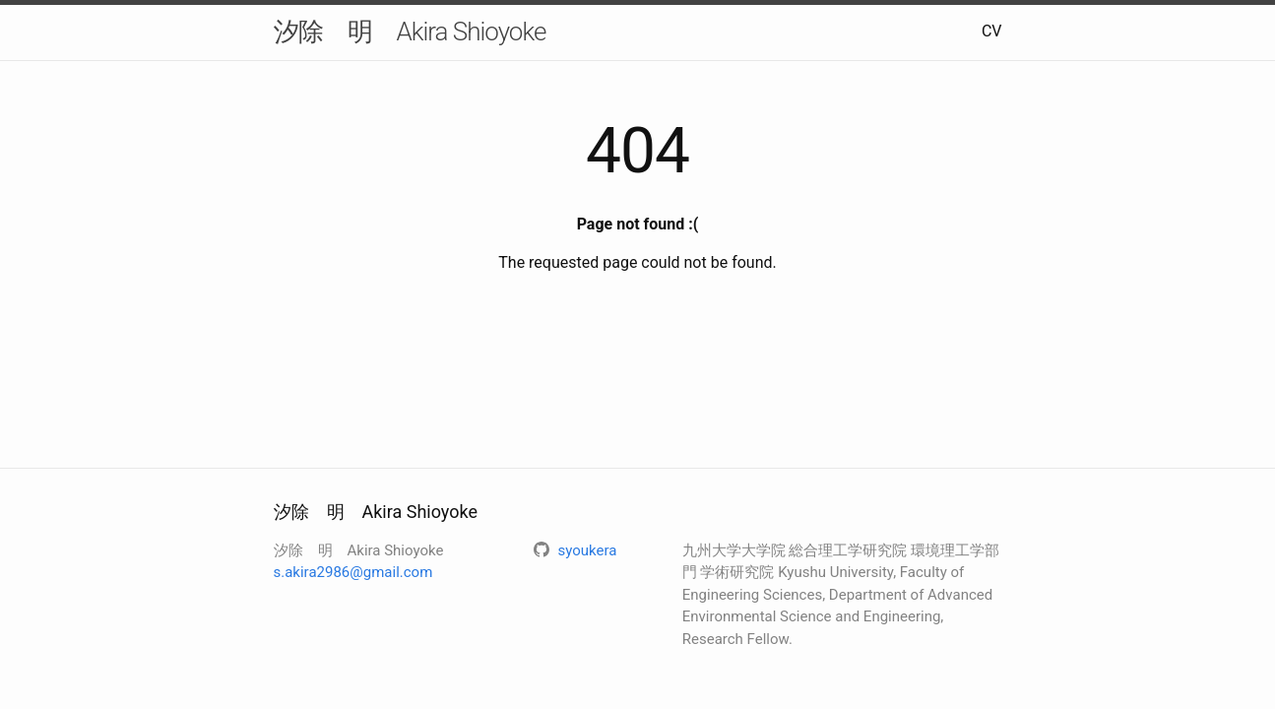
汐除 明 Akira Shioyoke (410, 31)
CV (992, 31)
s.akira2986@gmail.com (353, 572)
